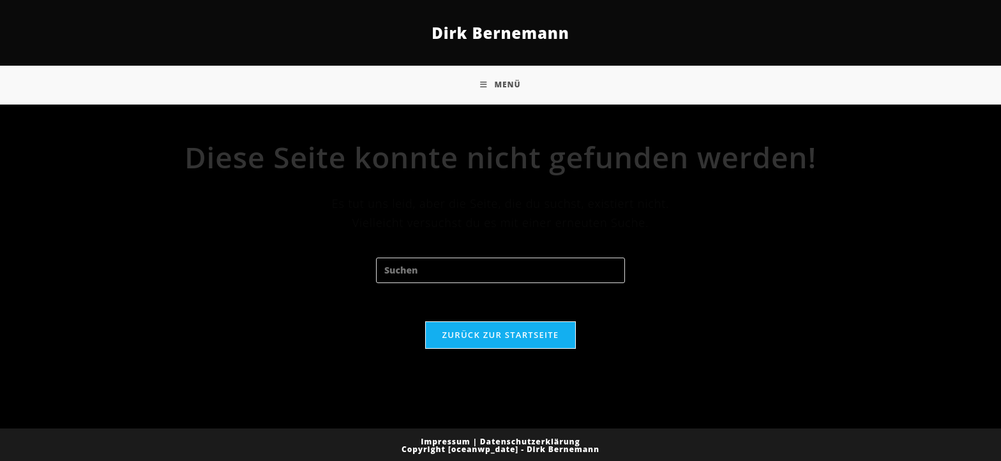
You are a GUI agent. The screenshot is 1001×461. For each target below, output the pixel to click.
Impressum (445, 441)
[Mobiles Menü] (500, 85)
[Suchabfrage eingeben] (500, 270)
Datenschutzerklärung (530, 441)
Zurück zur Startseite (500, 334)
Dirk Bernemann (500, 32)
